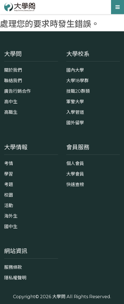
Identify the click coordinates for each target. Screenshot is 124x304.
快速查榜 (75, 184)
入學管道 (75, 112)
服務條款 (13, 267)
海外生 (10, 216)
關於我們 (13, 70)
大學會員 (75, 174)
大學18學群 (77, 80)
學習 (8, 174)
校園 (8, 195)
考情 (8, 163)
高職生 (10, 112)
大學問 (58, 296)
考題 (8, 184)
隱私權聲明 (15, 277)
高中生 (10, 101)
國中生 (10, 226)
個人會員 (75, 163)
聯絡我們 (13, 80)
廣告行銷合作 (17, 91)
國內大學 (75, 70)
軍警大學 (75, 101)
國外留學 (75, 122)
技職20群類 (78, 91)
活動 (8, 205)
